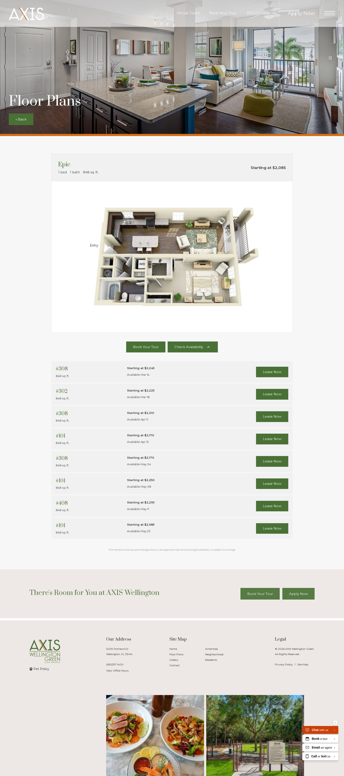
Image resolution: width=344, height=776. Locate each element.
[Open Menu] (329, 13)
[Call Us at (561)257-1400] (258, 13)
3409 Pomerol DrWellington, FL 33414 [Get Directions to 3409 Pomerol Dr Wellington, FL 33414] (119, 651)
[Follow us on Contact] (77, 754)
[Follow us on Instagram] (68, 754)
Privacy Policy (284, 664)
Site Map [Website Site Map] (302, 664)
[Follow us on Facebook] (59, 754)
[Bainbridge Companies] (40, 754)
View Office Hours (117, 670)
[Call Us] (119, 664)
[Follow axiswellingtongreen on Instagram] (67, 719)
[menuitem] (183, 649)
